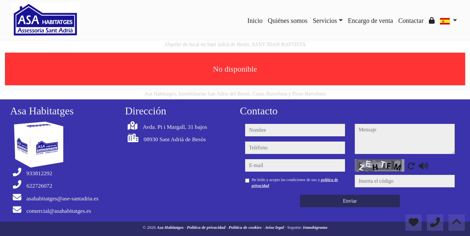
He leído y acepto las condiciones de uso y (295, 182)
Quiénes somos (287, 20)
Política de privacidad (207, 227)
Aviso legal (275, 227)
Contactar (411, 20)
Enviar (350, 201)
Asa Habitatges (171, 227)
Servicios (325, 20)
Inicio (255, 20)
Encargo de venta (370, 20)
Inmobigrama (315, 227)
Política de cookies (245, 227)
